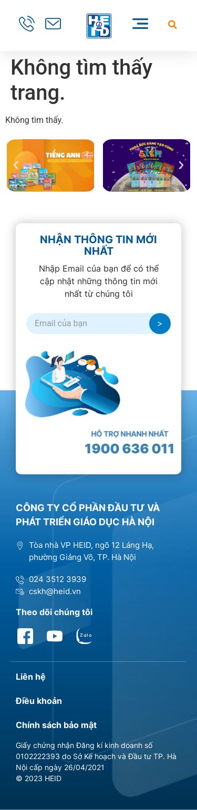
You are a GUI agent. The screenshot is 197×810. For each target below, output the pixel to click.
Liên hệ (31, 676)
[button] (172, 24)
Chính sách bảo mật (56, 725)
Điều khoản (39, 700)
